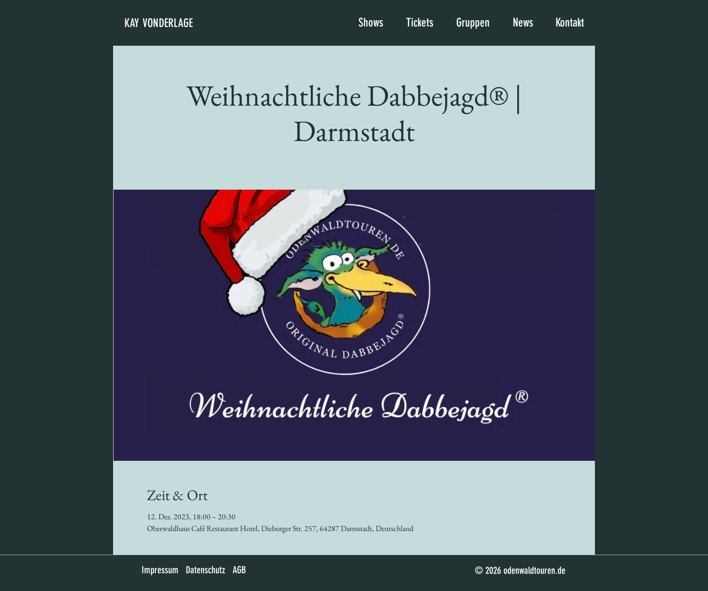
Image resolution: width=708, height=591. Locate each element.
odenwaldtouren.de (534, 570)
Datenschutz (205, 570)
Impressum (160, 570)
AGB (239, 570)
